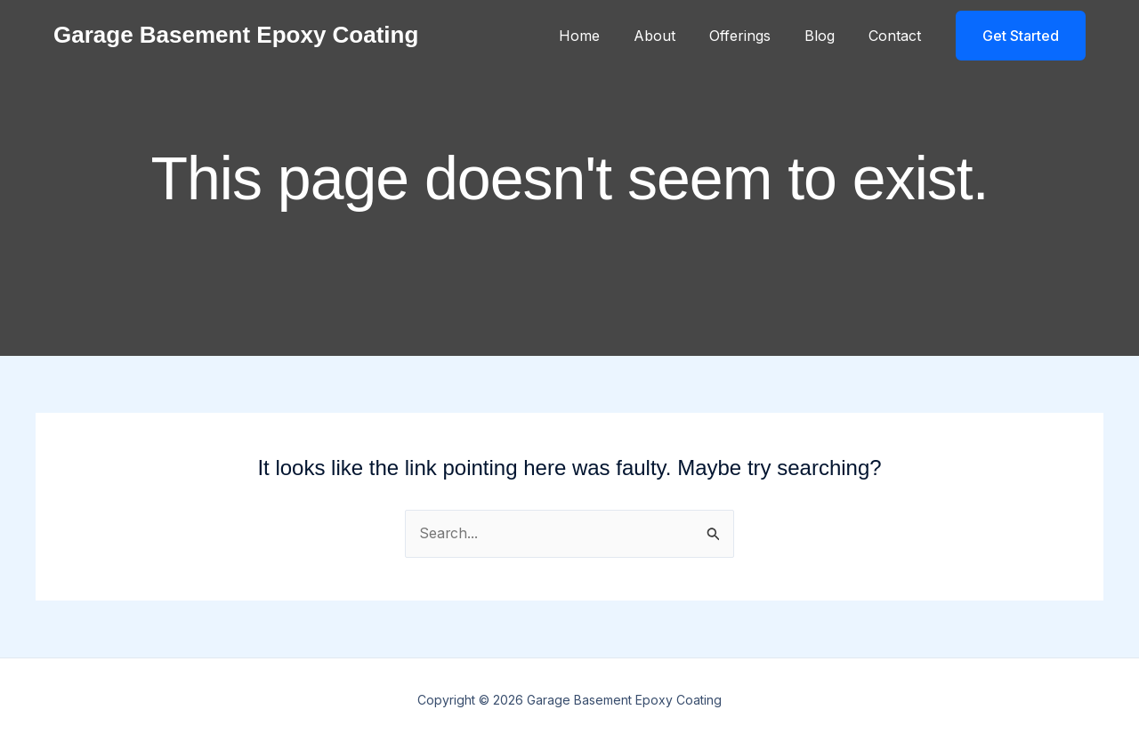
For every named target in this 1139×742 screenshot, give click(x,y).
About (673, 35)
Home (603, 35)
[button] (1021, 35)
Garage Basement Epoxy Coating (235, 34)
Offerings (753, 35)
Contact (897, 35)
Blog (827, 35)
